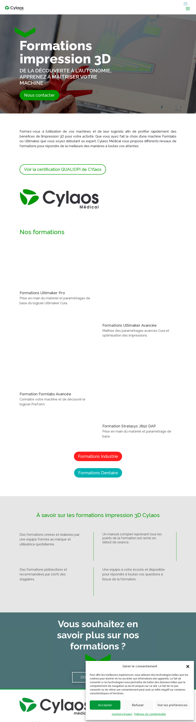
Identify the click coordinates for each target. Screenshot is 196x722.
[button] (188, 666)
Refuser (138, 705)
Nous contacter (39, 95)
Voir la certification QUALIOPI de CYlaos (63, 169)
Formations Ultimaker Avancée (129, 291)
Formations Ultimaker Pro (42, 293)
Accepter (105, 705)
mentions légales (122, 714)
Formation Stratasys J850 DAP (129, 369)
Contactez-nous (96, 620)
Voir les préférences (172, 705)
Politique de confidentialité (150, 714)
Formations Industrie (98, 399)
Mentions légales (80, 712)
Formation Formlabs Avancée (45, 361)
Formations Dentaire (98, 415)
